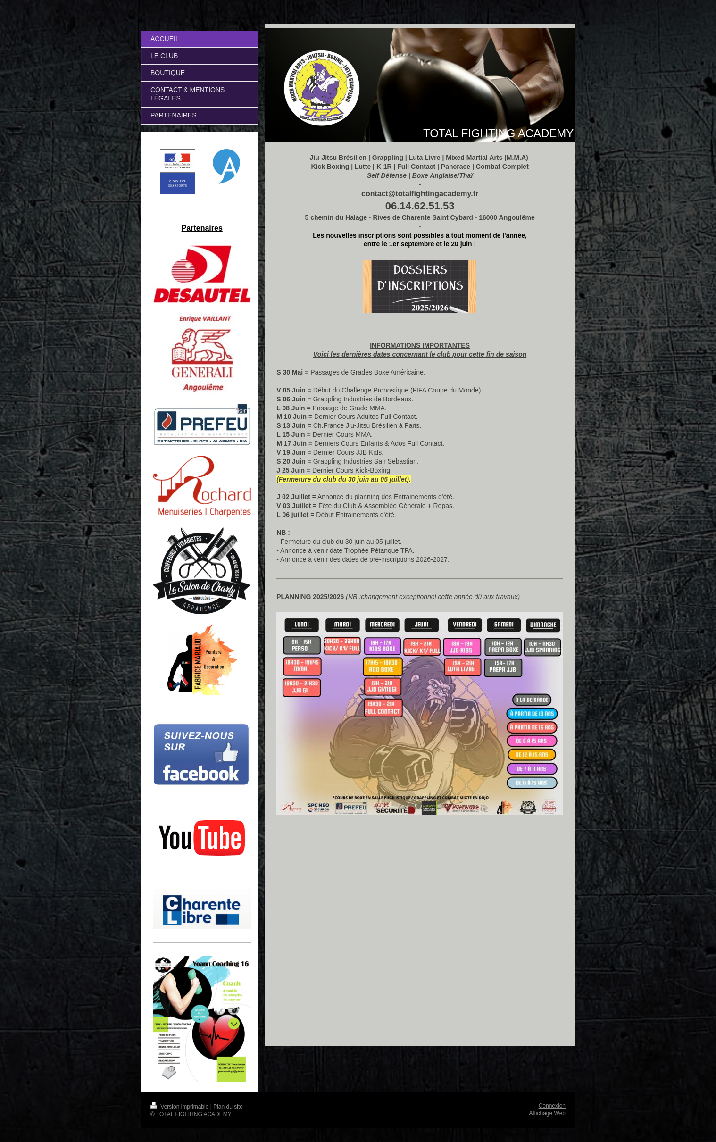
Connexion (552, 1105)
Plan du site (228, 1106)
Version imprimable (180, 1106)
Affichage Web (547, 1113)
